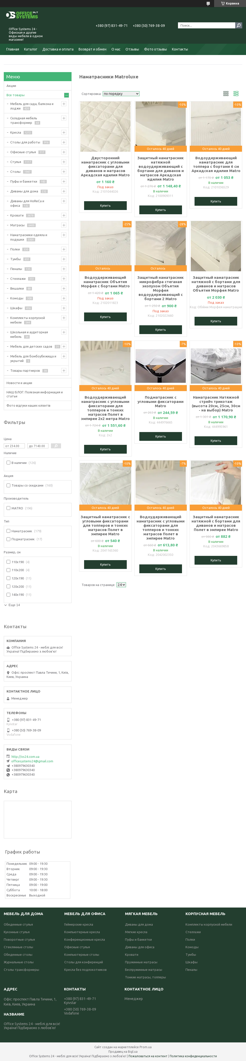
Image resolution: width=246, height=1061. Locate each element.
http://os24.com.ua (25, 756)
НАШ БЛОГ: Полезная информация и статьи (35, 394)
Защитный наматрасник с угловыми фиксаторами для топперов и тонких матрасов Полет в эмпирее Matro (105, 525)
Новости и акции (19, 383)
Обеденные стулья (18, 924)
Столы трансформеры (21, 969)
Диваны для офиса (139, 947)
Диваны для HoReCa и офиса (27, 203)
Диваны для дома (24, 191)
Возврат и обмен (92, 49)
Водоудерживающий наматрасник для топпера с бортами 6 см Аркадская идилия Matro (216, 164)
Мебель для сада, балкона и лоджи (31, 106)
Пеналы (16, 269)
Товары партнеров (25, 370)
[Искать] (238, 25)
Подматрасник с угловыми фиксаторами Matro (160, 401)
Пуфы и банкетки (23, 181)
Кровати (17, 215)
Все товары (16, 95)
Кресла (15, 132)
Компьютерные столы (81, 954)
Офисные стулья (23, 152)
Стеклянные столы (18, 947)
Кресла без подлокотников (85, 969)
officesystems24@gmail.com (32, 761)
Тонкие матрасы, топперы (145, 977)
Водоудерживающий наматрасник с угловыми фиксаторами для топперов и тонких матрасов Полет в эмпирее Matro (160, 527)
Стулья (15, 162)
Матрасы (17, 225)
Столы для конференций (83, 962)
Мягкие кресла (136, 932)
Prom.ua (146, 1047)
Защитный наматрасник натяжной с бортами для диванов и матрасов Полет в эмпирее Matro (216, 523)
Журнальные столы (19, 962)
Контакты (180, 49)
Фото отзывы (155, 49)
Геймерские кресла (78, 924)
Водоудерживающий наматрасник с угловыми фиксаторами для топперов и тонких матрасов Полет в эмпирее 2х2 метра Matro (105, 408)
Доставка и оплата (58, 49)
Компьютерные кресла (82, 932)
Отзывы (132, 49)
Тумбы (15, 259)
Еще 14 (14, 605)
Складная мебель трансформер (23, 120)
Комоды (16, 298)
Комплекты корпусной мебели (27, 320)
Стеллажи (18, 278)
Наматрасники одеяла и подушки (28, 237)
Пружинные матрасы (141, 962)
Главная (12, 49)
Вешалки (17, 288)
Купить (105, 205)
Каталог (30, 49)
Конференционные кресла (84, 939)
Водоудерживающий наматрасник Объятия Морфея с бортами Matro (105, 281)
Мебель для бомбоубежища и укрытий (33, 358)
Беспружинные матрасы (143, 969)
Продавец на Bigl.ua (123, 1051)
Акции (11, 85)
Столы (15, 171)
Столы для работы (25, 142)
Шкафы (16, 308)
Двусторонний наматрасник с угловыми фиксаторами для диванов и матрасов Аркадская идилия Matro (105, 166)
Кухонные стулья (17, 932)
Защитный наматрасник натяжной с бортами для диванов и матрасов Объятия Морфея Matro (216, 283)
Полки (15, 249)
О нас (115, 49)
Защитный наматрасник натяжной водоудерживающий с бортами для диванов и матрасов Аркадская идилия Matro (160, 168)
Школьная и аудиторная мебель (29, 334)
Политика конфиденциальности (193, 1056)
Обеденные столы (18, 954)
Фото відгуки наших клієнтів (28, 405)
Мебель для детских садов (31, 346)
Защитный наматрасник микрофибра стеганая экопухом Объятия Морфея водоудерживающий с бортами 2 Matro (160, 288)
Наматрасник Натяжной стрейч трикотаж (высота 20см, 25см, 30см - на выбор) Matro (216, 403)
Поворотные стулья (19, 939)
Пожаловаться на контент (148, 1056)
